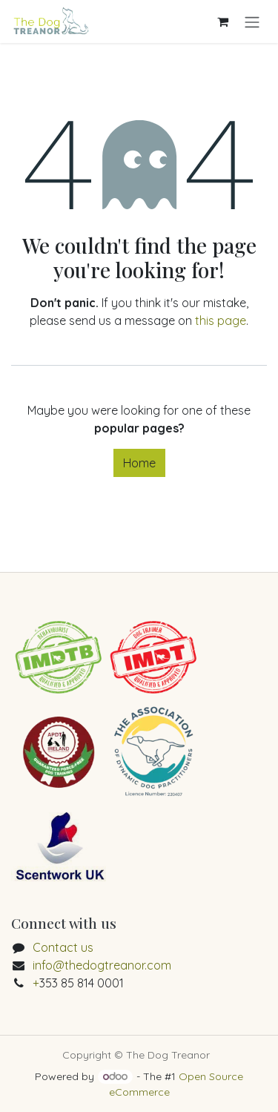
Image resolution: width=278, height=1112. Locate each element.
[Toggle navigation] (252, 21)
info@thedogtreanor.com (102, 965)
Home (139, 462)
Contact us (63, 947)
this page (220, 320)
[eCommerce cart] (222, 21)
